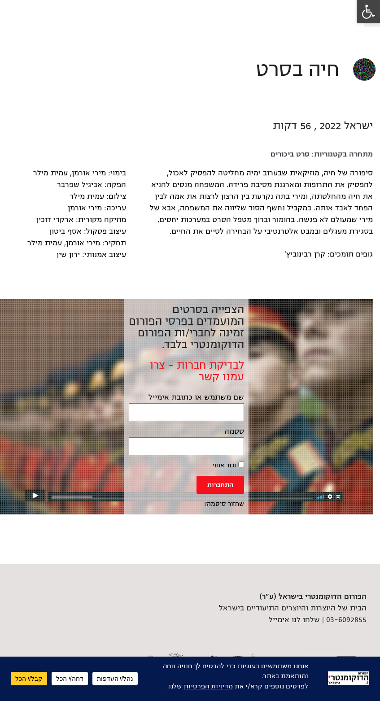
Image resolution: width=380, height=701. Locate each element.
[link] (368, 11)
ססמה (234, 431)
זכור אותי (228, 465)
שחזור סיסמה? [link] (224, 504)
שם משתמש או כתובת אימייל (196, 397)
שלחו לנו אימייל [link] (294, 620)
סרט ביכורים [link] (290, 154)
